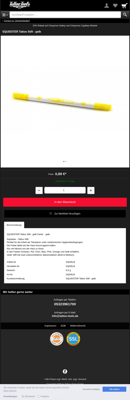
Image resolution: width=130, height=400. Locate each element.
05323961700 (65, 304)
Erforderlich (30, 396)
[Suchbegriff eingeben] (65, 14)
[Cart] (124, 5)
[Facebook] (65, 371)
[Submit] (125, 14)
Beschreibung (14, 225)
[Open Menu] (5, 15)
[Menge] (64, 190)
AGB (63, 325)
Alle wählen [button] (115, 389)
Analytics (45, 396)
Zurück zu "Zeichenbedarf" (17, 20)
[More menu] (107, 5)
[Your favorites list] (115, 5)
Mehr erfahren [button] (10, 391)
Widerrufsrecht (77, 325)
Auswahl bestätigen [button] (91, 389)
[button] (65, 214)
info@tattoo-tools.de (65, 316)
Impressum (50, 325)
